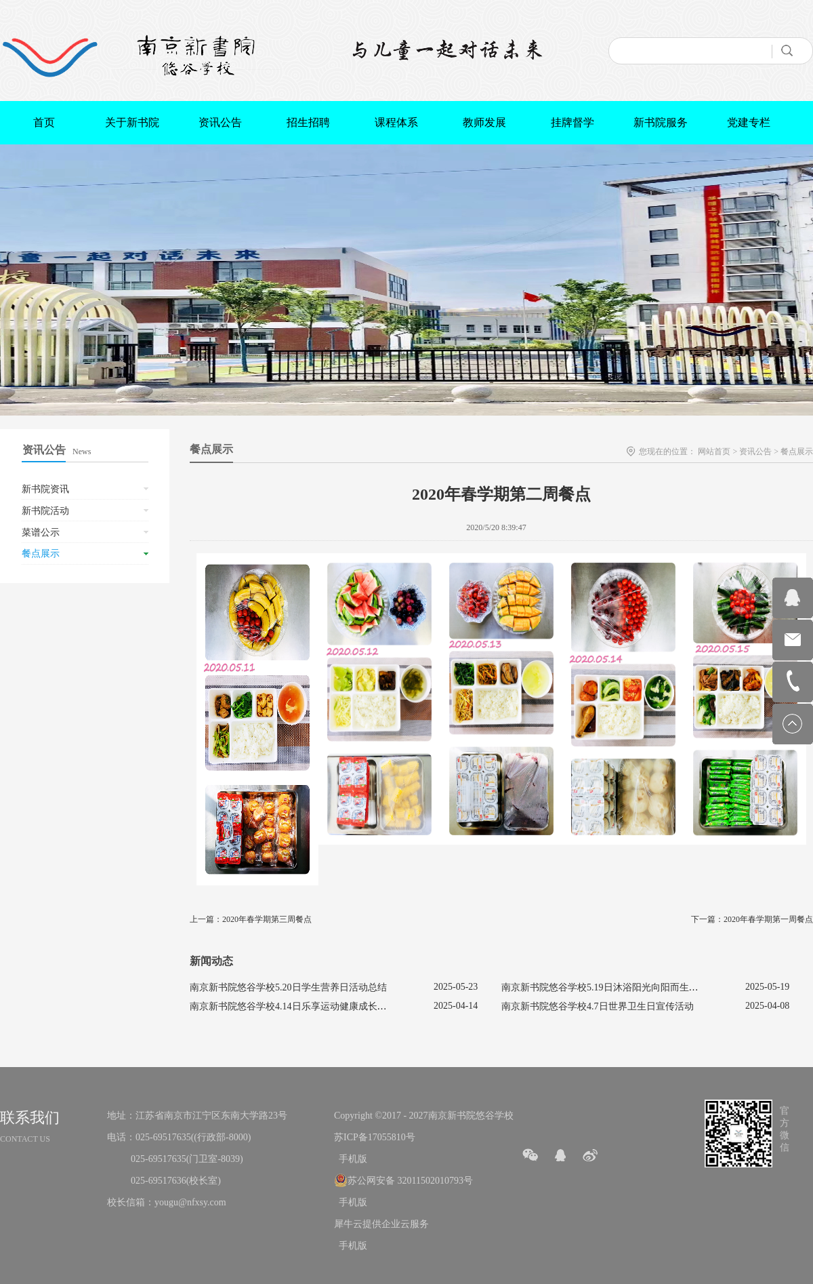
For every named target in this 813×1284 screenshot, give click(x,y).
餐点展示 (796, 451)
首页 (44, 122)
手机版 (350, 1159)
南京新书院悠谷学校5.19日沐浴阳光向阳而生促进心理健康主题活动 (642, 987)
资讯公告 (755, 451)
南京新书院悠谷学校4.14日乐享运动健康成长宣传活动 (302, 1006)
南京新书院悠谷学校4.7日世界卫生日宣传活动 (597, 1006)
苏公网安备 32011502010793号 (410, 1181)
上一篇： (251, 919)
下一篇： (752, 919)
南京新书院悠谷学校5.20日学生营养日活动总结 (288, 987)
